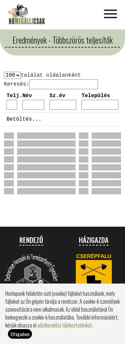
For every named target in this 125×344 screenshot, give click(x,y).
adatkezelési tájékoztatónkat (64, 329)
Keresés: (16, 84)
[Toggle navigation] (110, 14)
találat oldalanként (51, 75)
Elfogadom (20, 338)
